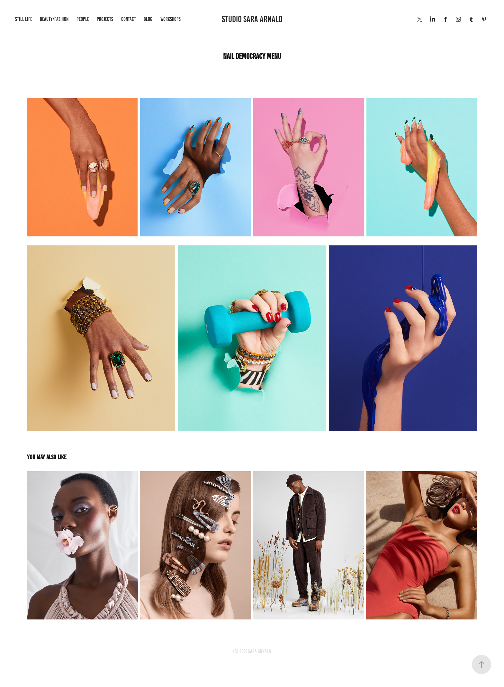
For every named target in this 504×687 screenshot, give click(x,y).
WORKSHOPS (170, 19)
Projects (105, 19)
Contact (128, 19)
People (82, 19)
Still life (23, 19)
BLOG (148, 19)
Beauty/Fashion (54, 19)
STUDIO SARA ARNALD (252, 19)
